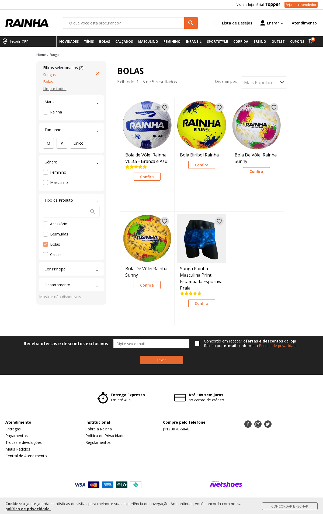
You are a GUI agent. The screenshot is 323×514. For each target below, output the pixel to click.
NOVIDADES (69, 41)
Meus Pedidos (17, 449)
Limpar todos (55, 88)
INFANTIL (194, 41)
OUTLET (278, 41)
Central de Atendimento (26, 455)
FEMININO (172, 41)
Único (79, 143)
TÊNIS (89, 41)
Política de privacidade (278, 345)
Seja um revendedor (301, 4)
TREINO (259, 41)
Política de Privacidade (104, 435)
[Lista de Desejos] (232, 23)
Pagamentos (16, 435)
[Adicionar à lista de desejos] (164, 107)
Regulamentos (98, 442)
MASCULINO (148, 41)
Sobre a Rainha (98, 428)
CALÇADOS (124, 41)
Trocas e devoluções (23, 442)
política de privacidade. (28, 508)
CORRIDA (240, 41)
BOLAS (104, 41)
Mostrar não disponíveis (60, 296)
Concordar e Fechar (289, 506)
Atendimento (304, 23)
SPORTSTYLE (217, 41)
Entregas (13, 428)
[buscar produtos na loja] (191, 23)
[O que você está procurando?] (130, 23)
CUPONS (297, 41)
